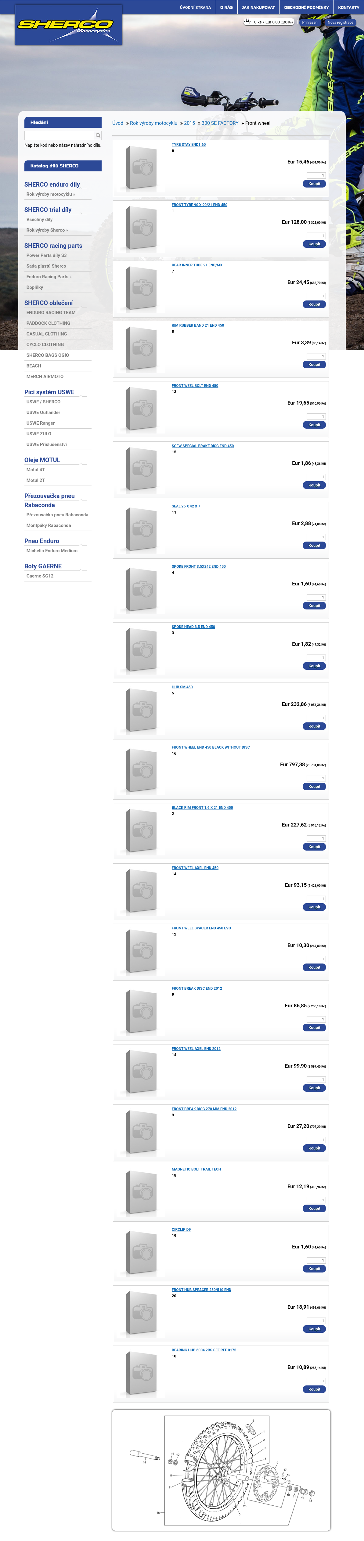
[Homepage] (195, 7)
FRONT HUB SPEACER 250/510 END (201, 1290)
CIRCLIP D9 (181, 1229)
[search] (98, 136)
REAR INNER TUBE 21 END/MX (197, 265)
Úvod (117, 123)
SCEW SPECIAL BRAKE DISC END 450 (203, 446)
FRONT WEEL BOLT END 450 (195, 386)
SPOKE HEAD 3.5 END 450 (193, 627)
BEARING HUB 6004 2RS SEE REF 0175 (204, 1350)
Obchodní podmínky (306, 7)
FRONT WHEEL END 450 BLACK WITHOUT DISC (211, 747)
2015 (189, 123)
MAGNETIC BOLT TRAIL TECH (196, 1169)
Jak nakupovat (258, 7)
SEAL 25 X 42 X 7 (186, 506)
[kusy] (316, 175)
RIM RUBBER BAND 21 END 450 (198, 325)
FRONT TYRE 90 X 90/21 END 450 (199, 205)
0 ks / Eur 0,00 (273, 22)
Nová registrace (340, 22)
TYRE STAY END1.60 (189, 144)
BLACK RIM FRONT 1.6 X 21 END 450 (202, 808)
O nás (226, 7)
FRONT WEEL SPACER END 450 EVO (201, 928)
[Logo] (68, 25)
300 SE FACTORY (220, 123)
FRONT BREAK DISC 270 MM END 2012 (204, 1109)
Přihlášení (310, 22)
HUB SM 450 (182, 687)
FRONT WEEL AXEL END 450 (195, 868)
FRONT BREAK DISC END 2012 (197, 988)
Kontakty (348, 7)
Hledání (39, 122)
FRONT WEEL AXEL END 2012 (196, 1049)
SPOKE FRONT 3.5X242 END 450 (199, 566)
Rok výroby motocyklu (153, 123)
